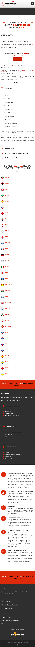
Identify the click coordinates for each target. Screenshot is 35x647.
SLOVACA (7, 344)
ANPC (2, 623)
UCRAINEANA (8, 374)
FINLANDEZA (7, 243)
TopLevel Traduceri (17, 642)
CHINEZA (7, 213)
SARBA (6, 338)
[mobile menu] (32, 3)
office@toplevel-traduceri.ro (23, 384)
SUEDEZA (7, 362)
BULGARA (7, 195)
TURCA (6, 368)
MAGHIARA (7, 290)
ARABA (6, 189)
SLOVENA (7, 350)
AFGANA (7, 177)
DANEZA (7, 225)
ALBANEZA (7, 183)
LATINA (6, 278)
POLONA (7, 320)
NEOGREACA (7, 296)
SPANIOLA (7, 356)
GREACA (7, 260)
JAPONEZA (7, 272)
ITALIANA (7, 266)
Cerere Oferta (15, 415)
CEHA (6, 207)
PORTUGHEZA (8, 326)
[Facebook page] (17, 645)
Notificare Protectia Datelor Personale (10, 620)
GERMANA (7, 254)
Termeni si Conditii (5, 617)
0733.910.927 (14, 383)
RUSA (6, 332)
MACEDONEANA (8, 284)
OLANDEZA (7, 308)
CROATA (7, 219)
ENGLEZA (7, 237)
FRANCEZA (7, 248)
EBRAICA (7, 231)
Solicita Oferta (17, 59)
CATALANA (7, 201)
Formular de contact (9, 608)
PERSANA (7, 314)
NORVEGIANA (8, 302)
